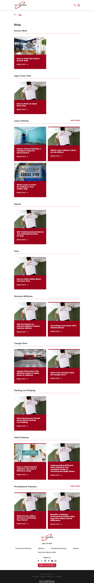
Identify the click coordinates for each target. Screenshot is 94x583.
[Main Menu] (79, 5)
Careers (76, 548)
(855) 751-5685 (47, 543)
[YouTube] (52, 561)
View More (75, 120)
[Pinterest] (49, 561)
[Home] (20, 5)
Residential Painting (58, 548)
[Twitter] (42, 561)
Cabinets (41, 548)
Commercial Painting (23, 548)
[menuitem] (35, 576)
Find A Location (47, 565)
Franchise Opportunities (47, 552)
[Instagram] (45, 561)
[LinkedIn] (56, 561)
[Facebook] (38, 561)
